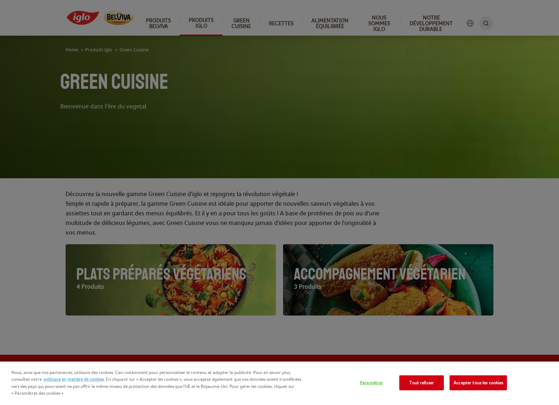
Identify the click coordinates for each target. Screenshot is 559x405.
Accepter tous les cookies (478, 382)
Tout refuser (421, 382)
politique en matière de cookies (73, 379)
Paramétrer (371, 382)
